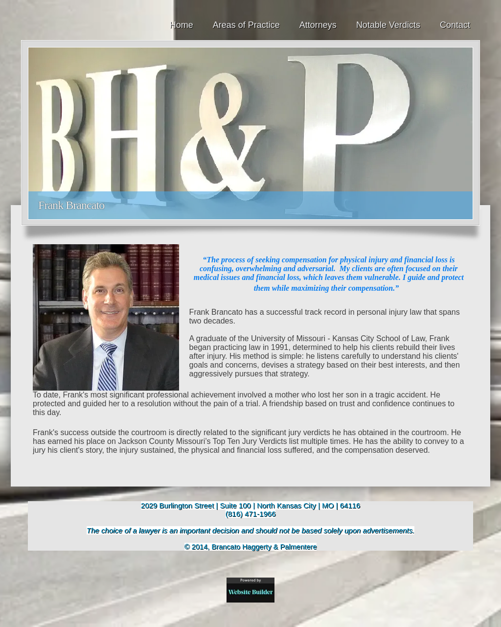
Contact (455, 25)
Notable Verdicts (388, 25)
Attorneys (318, 25)
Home (181, 25)
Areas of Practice (246, 25)
